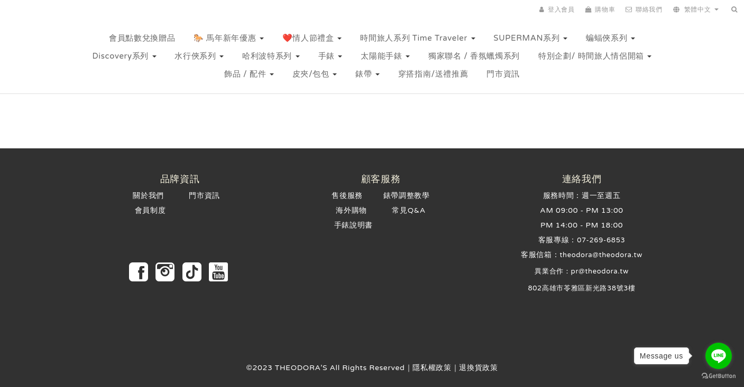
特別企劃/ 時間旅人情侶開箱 (594, 56)
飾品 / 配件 (249, 74)
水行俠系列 (199, 56)
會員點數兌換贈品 (142, 38)
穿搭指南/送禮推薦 (433, 74)
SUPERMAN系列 (530, 38)
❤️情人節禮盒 (312, 38)
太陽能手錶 (385, 56)
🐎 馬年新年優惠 (229, 38)
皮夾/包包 (314, 74)
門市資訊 (503, 74)
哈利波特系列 (271, 56)
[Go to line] (718, 356)
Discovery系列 (125, 56)
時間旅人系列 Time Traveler (417, 38)
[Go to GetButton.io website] (719, 376)
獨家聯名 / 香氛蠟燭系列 (474, 56)
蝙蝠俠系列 (610, 38)
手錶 (330, 56)
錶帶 (367, 74)
